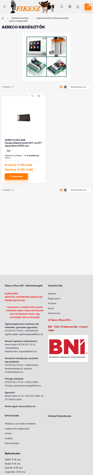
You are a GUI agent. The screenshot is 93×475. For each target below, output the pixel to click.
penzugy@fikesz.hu (32, 385)
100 (8, 151)
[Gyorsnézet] (39, 96)
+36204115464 (15, 399)
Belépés (52, 293)
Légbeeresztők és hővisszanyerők (52, 18)
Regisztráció (54, 298)
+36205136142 (31, 365)
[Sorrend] (79, 87)
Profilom (52, 303)
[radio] (65, 87)
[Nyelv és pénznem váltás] (70, 7)
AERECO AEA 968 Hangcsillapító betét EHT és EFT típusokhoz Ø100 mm (23, 143)
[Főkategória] (3, 18)
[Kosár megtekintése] (88, 7)
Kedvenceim (54, 313)
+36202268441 (12, 348)
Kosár (51, 308)
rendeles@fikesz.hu (14, 372)
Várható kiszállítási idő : (13, 156)
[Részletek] (16, 176)
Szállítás (9, 438)
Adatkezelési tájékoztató (17, 428)
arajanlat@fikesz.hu (28, 351)
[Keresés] (62, 7)
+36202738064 (31, 382)
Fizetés (8, 433)
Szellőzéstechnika (20, 18)
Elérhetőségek (12, 443)
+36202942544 (31, 331)
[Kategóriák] (4, 7)
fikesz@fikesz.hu (27, 406)
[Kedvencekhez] (32, 96)
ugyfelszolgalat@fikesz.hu (31, 334)
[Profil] (78, 7)
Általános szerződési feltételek (20, 423)
